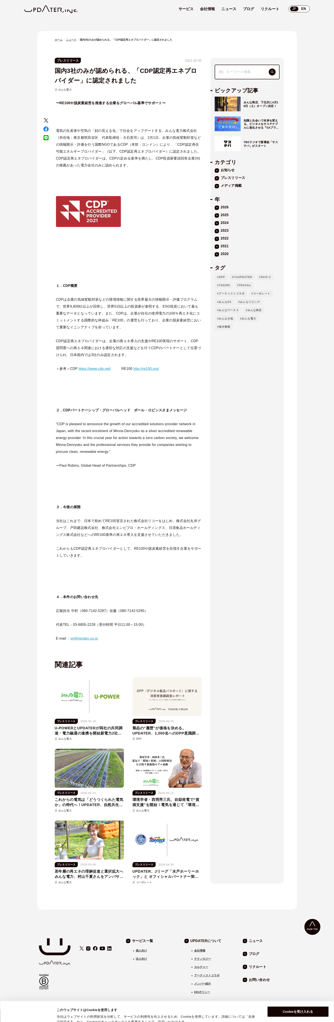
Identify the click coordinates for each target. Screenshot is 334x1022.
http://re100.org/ (146, 368)
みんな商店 (255, 310)
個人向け (141, 950)
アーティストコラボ (232, 293)
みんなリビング (250, 301)
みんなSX (225, 301)
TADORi (224, 285)
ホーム (58, 39)
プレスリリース (68, 60)
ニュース (71, 39)
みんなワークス (229, 310)
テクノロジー (202, 958)
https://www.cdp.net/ (94, 368)
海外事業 (224, 326)
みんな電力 (65, 89)
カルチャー (201, 967)
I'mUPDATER (243, 277)
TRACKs (245, 285)
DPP (222, 277)
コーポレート (261, 293)
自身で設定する (68, 1013)
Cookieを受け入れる (298, 991)
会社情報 (199, 950)
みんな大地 (226, 318)
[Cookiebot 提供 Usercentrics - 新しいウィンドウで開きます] (28, 1013)
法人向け (141, 958)
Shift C (266, 277)
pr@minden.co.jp (84, 638)
